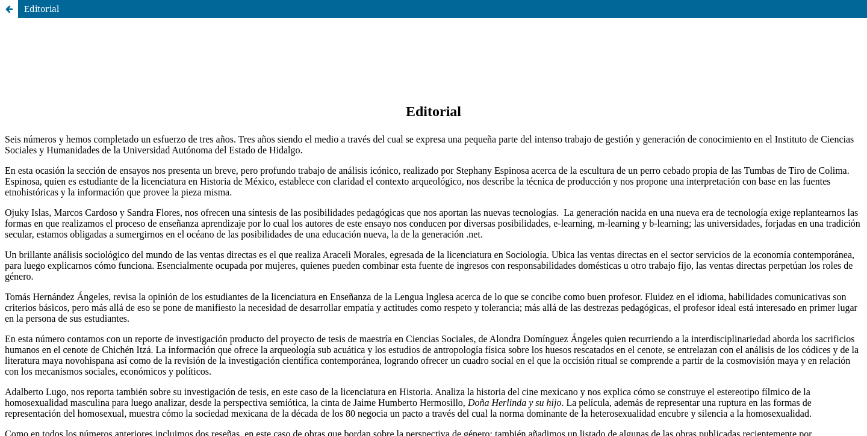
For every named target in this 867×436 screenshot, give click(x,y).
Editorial (41, 8)
